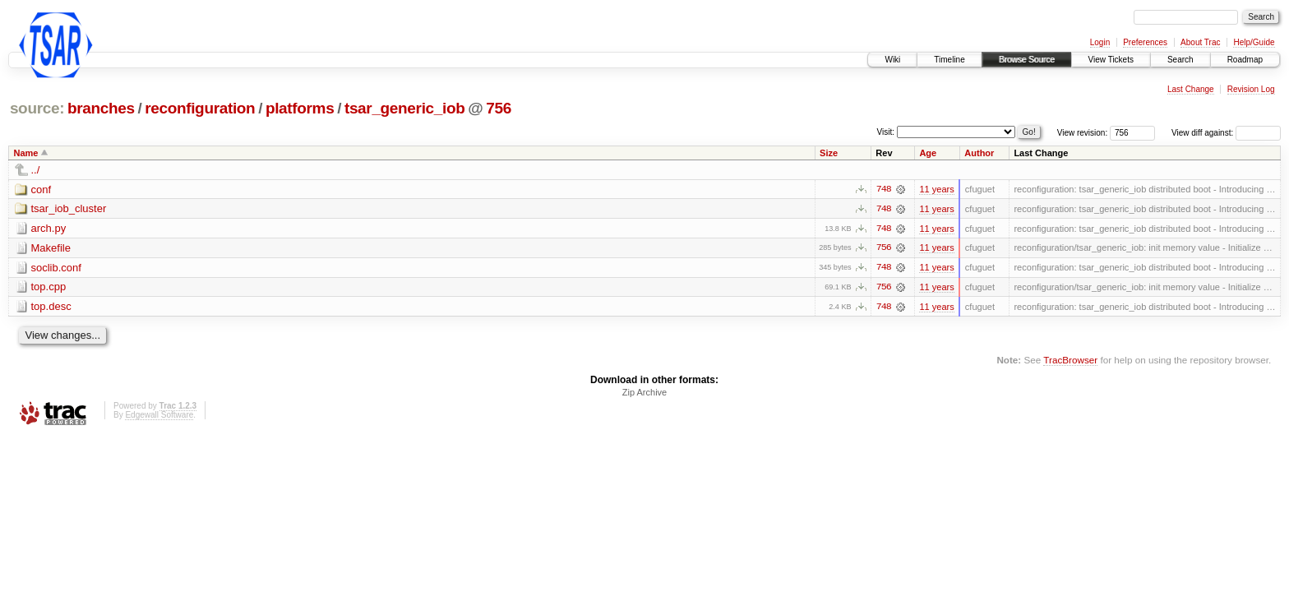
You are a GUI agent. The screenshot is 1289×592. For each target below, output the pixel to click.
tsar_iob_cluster (69, 209)
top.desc (51, 308)
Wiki (892, 59)
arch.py (49, 229)
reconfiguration (200, 108)
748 (883, 189)
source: (37, 108)
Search (1180, 59)
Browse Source (1027, 59)
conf (41, 189)
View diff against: (1226, 132)
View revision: (1082, 132)
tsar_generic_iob (404, 108)
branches (101, 108)
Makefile (51, 249)
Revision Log (1251, 89)
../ (35, 170)
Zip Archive (644, 394)
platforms (300, 108)
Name (26, 153)
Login (1100, 42)
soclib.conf (56, 268)
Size (829, 153)
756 (498, 108)
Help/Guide (1253, 42)
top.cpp (49, 288)
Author (979, 153)
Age (927, 153)
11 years (936, 189)
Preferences (1145, 42)
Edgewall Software (159, 416)
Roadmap (1245, 59)
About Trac (1200, 42)
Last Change (1190, 89)
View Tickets (1111, 59)
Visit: (886, 131)
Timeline (949, 59)
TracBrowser (1070, 360)
